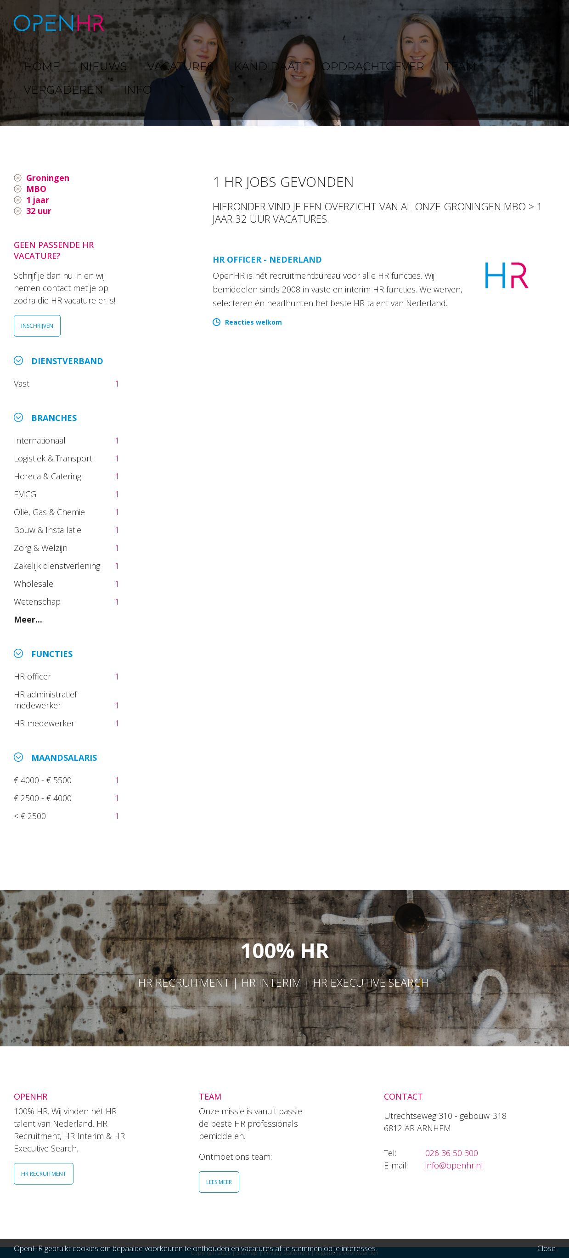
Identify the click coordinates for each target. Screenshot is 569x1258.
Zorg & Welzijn (42, 547)
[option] (284, 63)
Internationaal (41, 440)
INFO (524, 22)
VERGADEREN (474, 22)
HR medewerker (45, 723)
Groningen (47, 177)
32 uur (38, 210)
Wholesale (35, 583)
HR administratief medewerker (45, 700)
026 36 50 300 (451, 1152)
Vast (23, 383)
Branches (54, 417)
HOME (137, 22)
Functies (52, 653)
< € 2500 (31, 815)
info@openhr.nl (454, 1165)
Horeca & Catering (49, 476)
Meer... (28, 619)
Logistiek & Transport (54, 458)
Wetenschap (39, 601)
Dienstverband (67, 360)
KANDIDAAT (291, 22)
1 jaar (37, 199)
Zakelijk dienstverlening (58, 565)
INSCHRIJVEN (37, 326)
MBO (36, 188)
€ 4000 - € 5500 (44, 780)
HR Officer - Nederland (267, 259)
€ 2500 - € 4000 (44, 797)
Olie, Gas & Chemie (50, 511)
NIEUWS (179, 22)
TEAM (422, 22)
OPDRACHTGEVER (362, 22)
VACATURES (232, 22)
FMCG (26, 494)
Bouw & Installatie (49, 529)
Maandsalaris (64, 757)
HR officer (33, 676)
